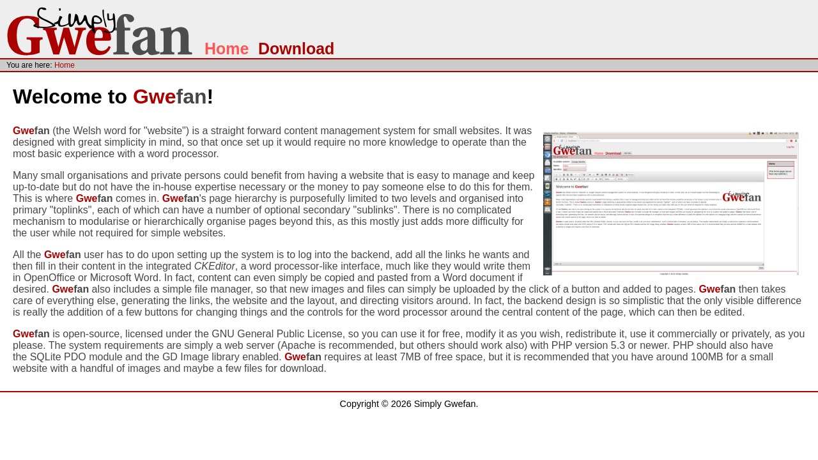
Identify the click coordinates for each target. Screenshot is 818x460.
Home (226, 48)
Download (296, 48)
